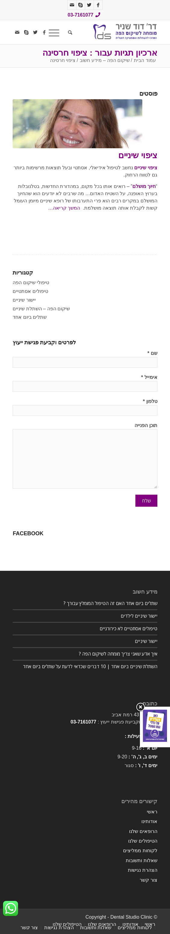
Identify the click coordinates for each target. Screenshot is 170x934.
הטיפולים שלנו (142, 840)
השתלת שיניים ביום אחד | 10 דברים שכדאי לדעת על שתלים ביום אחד (90, 666)
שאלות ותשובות (141, 860)
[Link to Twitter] (89, 5)
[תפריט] (56, 32)
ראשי (152, 811)
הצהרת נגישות (142, 870)
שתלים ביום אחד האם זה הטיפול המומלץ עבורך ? (110, 603)
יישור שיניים (24, 300)
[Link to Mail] (72, 5)
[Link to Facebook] (98, 5)
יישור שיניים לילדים (139, 616)
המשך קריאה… (64, 207)
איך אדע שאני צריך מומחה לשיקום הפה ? (118, 653)
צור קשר (148, 880)
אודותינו (149, 821)
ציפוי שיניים (137, 155)
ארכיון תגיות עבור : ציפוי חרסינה (99, 52)
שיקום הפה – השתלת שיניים (41, 308)
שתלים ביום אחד (30, 317)
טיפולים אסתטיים (30, 291)
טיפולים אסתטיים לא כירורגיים (128, 628)
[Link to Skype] (80, 5)
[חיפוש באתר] (69, 32)
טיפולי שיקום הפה (31, 282)
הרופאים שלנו (143, 831)
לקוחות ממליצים (140, 850)
